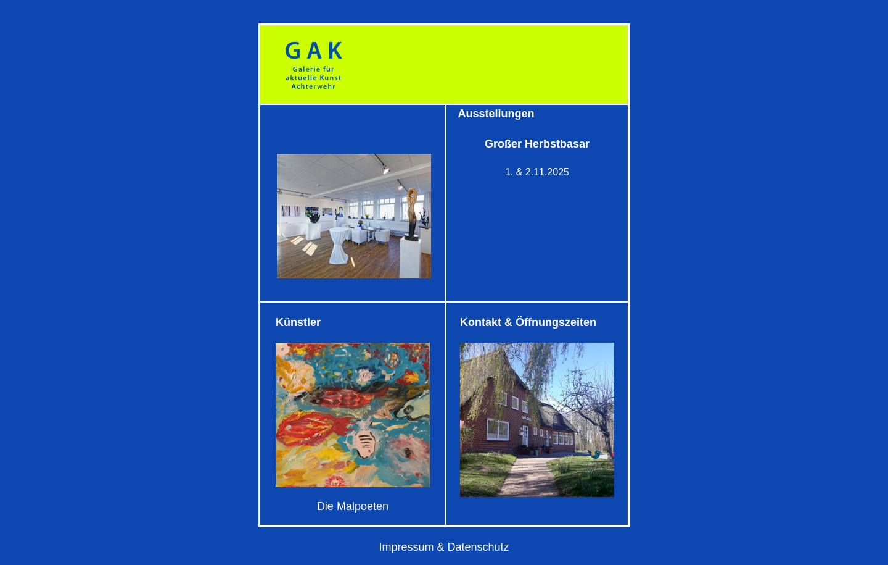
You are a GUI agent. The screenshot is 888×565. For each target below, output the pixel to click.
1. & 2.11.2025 (537, 172)
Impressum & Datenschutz (444, 547)
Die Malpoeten (352, 506)
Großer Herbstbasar (537, 144)
